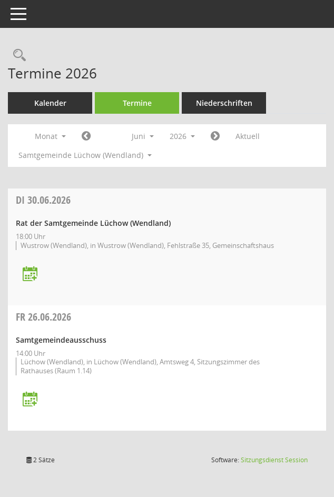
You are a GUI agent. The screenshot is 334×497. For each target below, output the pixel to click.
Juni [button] (143, 136)
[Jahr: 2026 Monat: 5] (86, 136)
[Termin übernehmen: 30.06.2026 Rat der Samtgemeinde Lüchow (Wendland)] (30, 274)
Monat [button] (50, 136)
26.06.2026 (43, 317)
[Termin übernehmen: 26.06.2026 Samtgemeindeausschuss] (30, 400)
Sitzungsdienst (274, 459)
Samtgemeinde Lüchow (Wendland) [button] (85, 155)
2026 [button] (182, 136)
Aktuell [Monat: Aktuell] (247, 136)
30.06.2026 (43, 200)
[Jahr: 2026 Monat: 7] (215, 136)
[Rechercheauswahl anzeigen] (17, 55)
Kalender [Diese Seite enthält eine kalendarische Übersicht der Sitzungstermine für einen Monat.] (50, 103)
